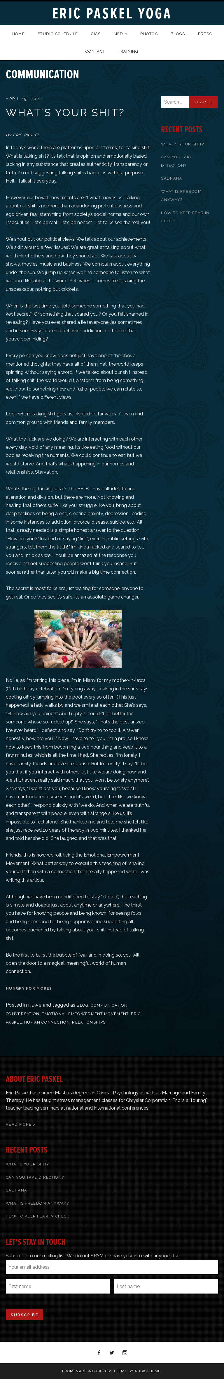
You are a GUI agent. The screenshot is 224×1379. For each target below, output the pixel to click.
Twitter (112, 1353)
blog (82, 1005)
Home (18, 34)
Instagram (125, 1353)
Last (119, 1298)
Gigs (96, 34)
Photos (149, 34)
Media (121, 34)
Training (128, 51)
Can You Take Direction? (35, 1177)
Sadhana (171, 178)
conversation (23, 1014)
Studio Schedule (58, 34)
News (34, 1005)
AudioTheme (147, 1371)
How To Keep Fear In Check (37, 1216)
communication (109, 1005)
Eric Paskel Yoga (112, 13)
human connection (47, 1022)
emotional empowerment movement (85, 1014)
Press (205, 34)
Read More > (20, 1124)
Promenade (74, 1371)
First (11, 1298)
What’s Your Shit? (65, 112)
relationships (89, 1022)
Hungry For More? (29, 988)
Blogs (178, 34)
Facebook (99, 1353)
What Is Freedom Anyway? (37, 1203)
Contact (95, 51)
